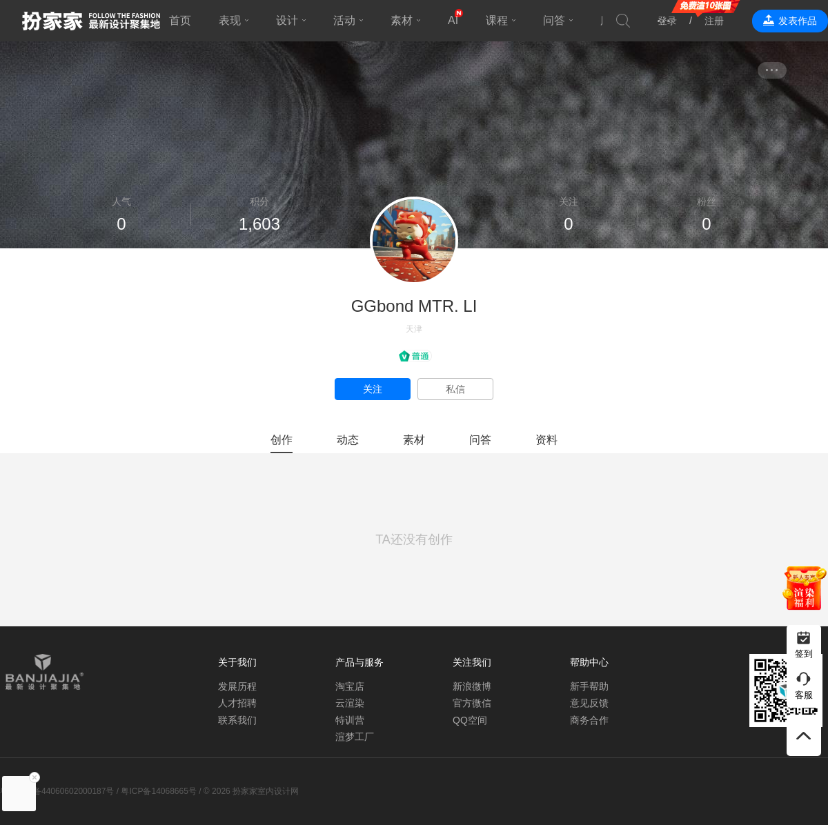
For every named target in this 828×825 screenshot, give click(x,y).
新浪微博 (472, 686)
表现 (230, 20)
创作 (281, 440)
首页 (180, 20)
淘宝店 (349, 686)
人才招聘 (237, 702)
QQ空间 (470, 720)
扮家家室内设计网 (91, 20)
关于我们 (237, 662)
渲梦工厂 (354, 736)
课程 (497, 20)
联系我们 (237, 720)
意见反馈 (589, 702)
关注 (372, 389)
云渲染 (349, 702)
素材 (402, 20)
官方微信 (472, 702)
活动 (344, 20)
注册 (714, 20)
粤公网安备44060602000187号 (57, 791)
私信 (455, 389)
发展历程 (237, 686)
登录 (667, 20)
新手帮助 (589, 686)
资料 (546, 440)
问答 (554, 20)
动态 (348, 440)
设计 (287, 20)
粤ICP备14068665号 (158, 791)
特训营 (349, 720)
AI (453, 20)
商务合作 (589, 720)
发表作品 (797, 20)
